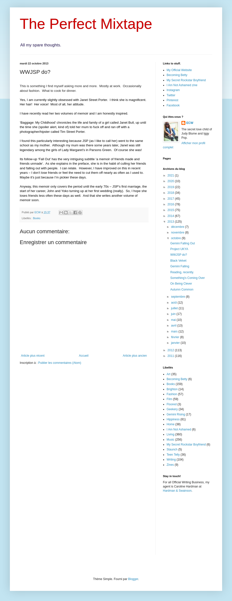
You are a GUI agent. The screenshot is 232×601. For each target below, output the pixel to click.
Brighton (172, 389)
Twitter (171, 95)
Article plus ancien (135, 355)
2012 (171, 350)
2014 (171, 216)
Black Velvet (178, 260)
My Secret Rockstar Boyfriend (186, 80)
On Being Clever (181, 283)
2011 (171, 356)
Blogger (133, 579)
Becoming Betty (177, 75)
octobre (176, 238)
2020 (171, 181)
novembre (178, 232)
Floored (172, 404)
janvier (176, 343)
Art (168, 374)
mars (174, 331)
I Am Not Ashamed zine (182, 85)
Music (170, 439)
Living (170, 434)
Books (36, 218)
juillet (175, 308)
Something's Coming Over (187, 278)
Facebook (173, 105)
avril (174, 325)
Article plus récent (32, 355)
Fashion (172, 394)
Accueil (84, 355)
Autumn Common (181, 289)
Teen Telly (173, 454)
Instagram (173, 90)
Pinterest (172, 100)
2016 (171, 204)
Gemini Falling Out (182, 243)
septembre (178, 296)
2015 (171, 210)
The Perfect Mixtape (86, 24)
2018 (171, 192)
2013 (171, 221)
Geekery (172, 409)
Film (169, 399)
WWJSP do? (178, 254)
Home (170, 424)
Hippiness (173, 419)
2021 (171, 175)
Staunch (172, 449)
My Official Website (179, 70)
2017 (171, 198)
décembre (178, 227)
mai (174, 320)
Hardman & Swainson (177, 490)
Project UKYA (179, 249)
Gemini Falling (179, 266)
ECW (189, 123)
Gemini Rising (176, 414)
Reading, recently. (182, 272)
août (174, 302)
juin (173, 314)
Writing (171, 459)
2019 (171, 187)
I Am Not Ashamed (179, 429)
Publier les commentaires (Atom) (59, 363)
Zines (170, 464)
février (175, 337)
